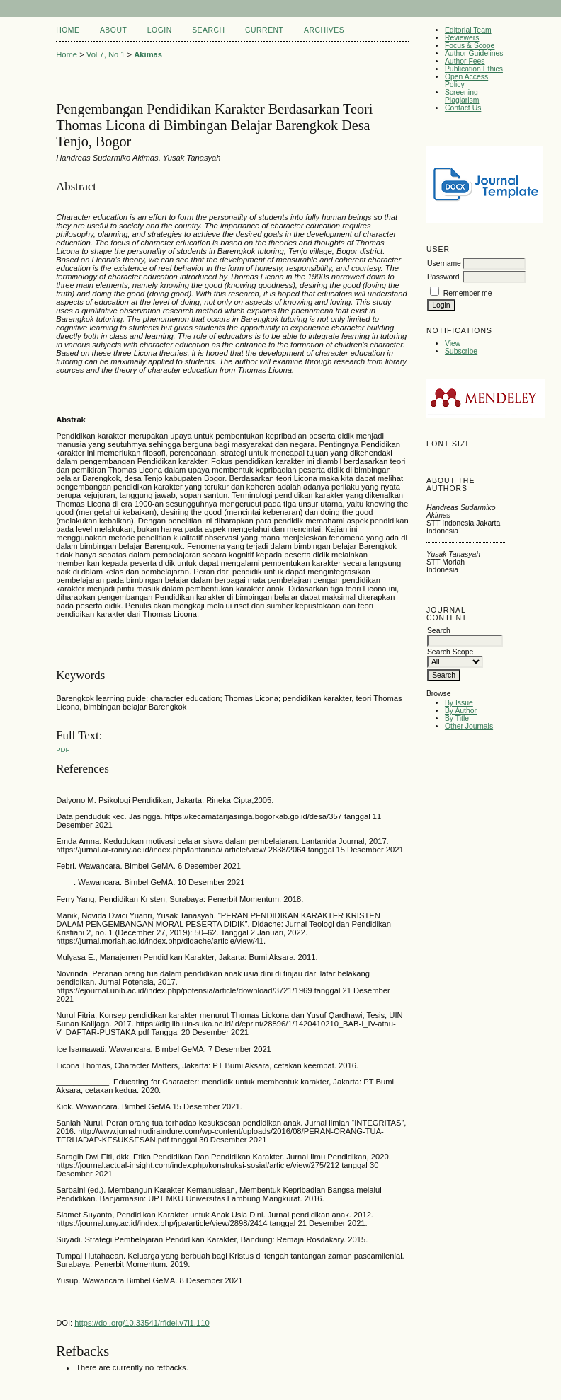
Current (264, 30)
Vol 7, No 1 (105, 54)
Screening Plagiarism (462, 96)
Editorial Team (468, 30)
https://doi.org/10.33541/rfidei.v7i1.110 (141, 1323)
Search (208, 30)
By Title (457, 718)
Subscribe (461, 351)
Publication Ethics (474, 69)
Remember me (467, 293)
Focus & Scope (469, 46)
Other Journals (469, 726)
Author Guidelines (474, 53)
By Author (461, 711)
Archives (324, 30)
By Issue (459, 703)
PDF (62, 749)
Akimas (148, 54)
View (452, 343)
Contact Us (463, 108)
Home (67, 30)
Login (159, 30)
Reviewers (462, 38)
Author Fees (465, 61)
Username (444, 263)
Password (443, 277)
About (113, 30)
